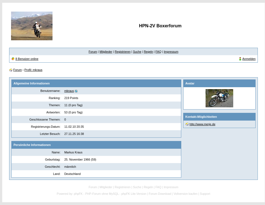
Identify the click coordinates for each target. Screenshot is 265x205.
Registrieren (122, 51)
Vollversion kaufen (186, 193)
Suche (137, 51)
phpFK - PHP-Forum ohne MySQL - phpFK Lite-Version (110, 193)
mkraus (69, 90)
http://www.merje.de (203, 124)
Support (205, 193)
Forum (93, 51)
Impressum (171, 51)
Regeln (148, 51)
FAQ (158, 51)
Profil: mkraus (33, 69)
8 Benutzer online (26, 58)
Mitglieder (105, 51)
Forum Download (160, 193)
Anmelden (249, 58)
